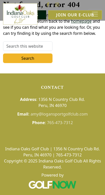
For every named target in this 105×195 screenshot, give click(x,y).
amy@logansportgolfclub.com (59, 114)
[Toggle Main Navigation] (95, 14)
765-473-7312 (60, 122)
